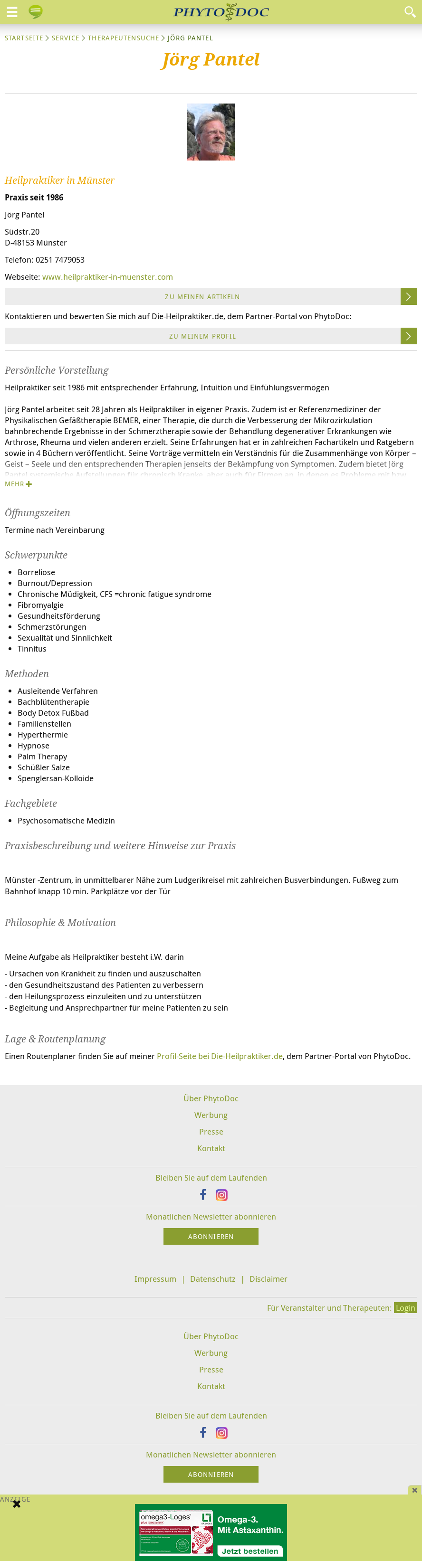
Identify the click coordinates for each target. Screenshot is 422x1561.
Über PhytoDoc (211, 1098)
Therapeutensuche (123, 37)
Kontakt (211, 1148)
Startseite (24, 37)
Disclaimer (268, 1278)
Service (65, 37)
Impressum (155, 1278)
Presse (211, 1131)
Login (405, 1307)
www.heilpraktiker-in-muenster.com (107, 276)
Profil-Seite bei (220, 1055)
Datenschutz (213, 1278)
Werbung (211, 1114)
